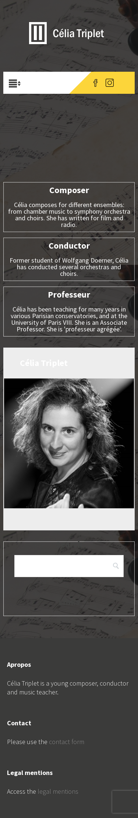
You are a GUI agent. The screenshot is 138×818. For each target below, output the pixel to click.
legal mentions (58, 791)
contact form (66, 741)
